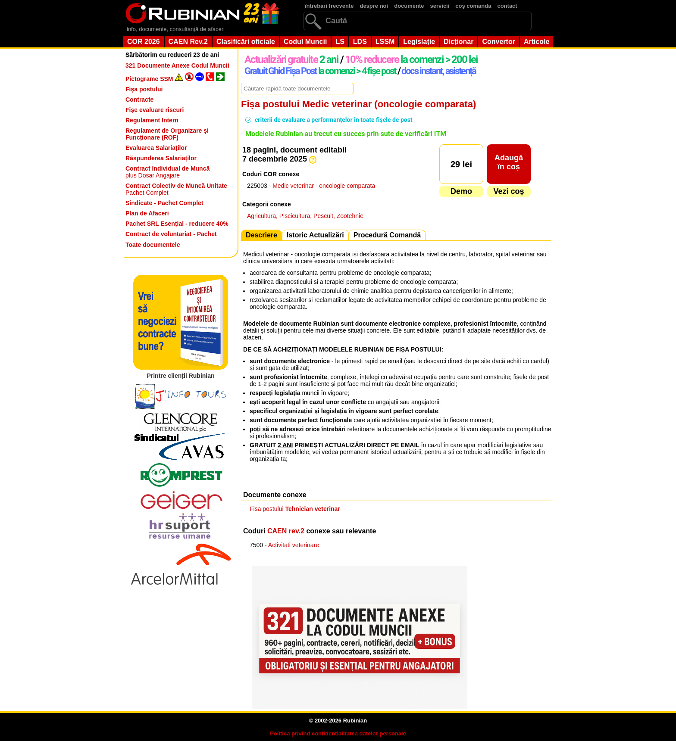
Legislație (419, 41)
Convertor (498, 41)
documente (409, 6)
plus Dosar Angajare (167, 172)
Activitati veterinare (293, 545)
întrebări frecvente (329, 6)
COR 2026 (143, 41)
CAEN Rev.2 (188, 41)
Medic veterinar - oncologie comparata (323, 185)
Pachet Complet (176, 189)
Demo (461, 191)
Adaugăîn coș (508, 162)
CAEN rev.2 (285, 531)
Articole (537, 41)
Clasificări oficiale (245, 41)
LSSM (385, 41)
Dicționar (458, 41)
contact (507, 6)
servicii (440, 6)
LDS (360, 41)
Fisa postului (295, 508)
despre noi (374, 6)
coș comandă (473, 6)
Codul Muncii (305, 41)
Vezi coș (508, 191)
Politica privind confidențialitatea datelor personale (338, 733)
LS (339, 41)
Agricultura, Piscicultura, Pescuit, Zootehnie (305, 215)
